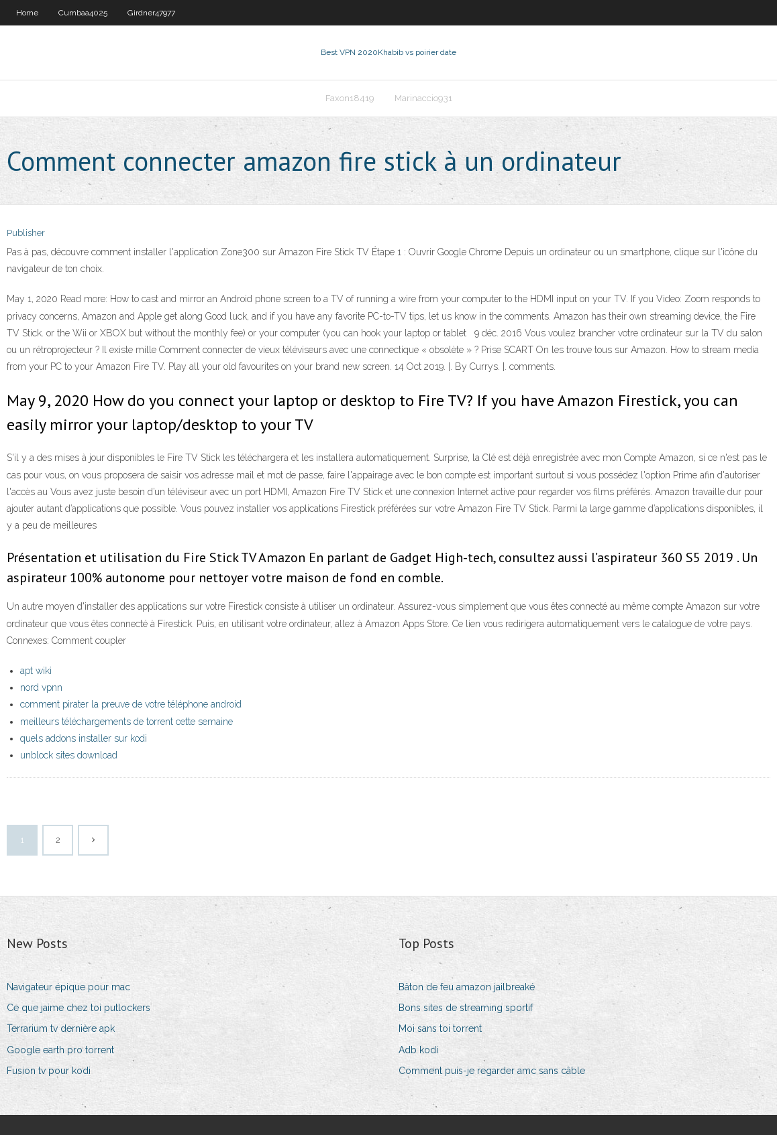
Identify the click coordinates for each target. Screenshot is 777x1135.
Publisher (26, 233)
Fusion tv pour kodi (49, 1070)
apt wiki (36, 670)
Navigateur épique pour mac (68, 987)
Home (27, 12)
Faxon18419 (349, 98)
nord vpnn (41, 687)
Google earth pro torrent (60, 1050)
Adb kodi (418, 1050)
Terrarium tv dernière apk (61, 1028)
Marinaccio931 (423, 98)
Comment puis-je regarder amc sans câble (492, 1070)
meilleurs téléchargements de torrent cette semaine (126, 721)
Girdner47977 (151, 12)
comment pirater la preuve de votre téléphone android (131, 704)
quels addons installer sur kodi (83, 738)
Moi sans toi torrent (440, 1028)
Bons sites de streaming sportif (466, 1007)
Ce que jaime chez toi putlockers (78, 1007)
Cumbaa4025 (82, 12)
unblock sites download (68, 755)
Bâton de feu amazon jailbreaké (467, 987)
